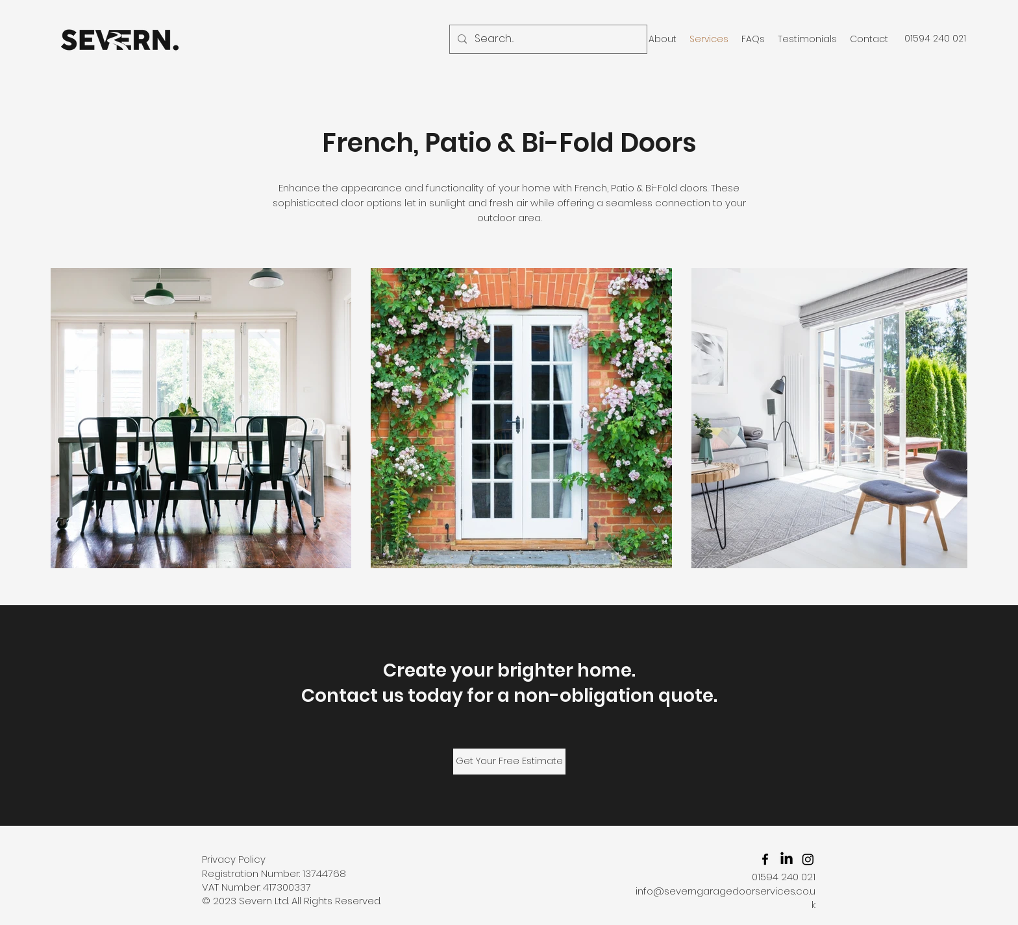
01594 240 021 (782, 876)
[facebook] (765, 859)
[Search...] (547, 39)
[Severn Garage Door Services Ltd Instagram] (808, 859)
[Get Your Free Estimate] (509, 762)
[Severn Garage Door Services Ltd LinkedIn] (786, 859)
